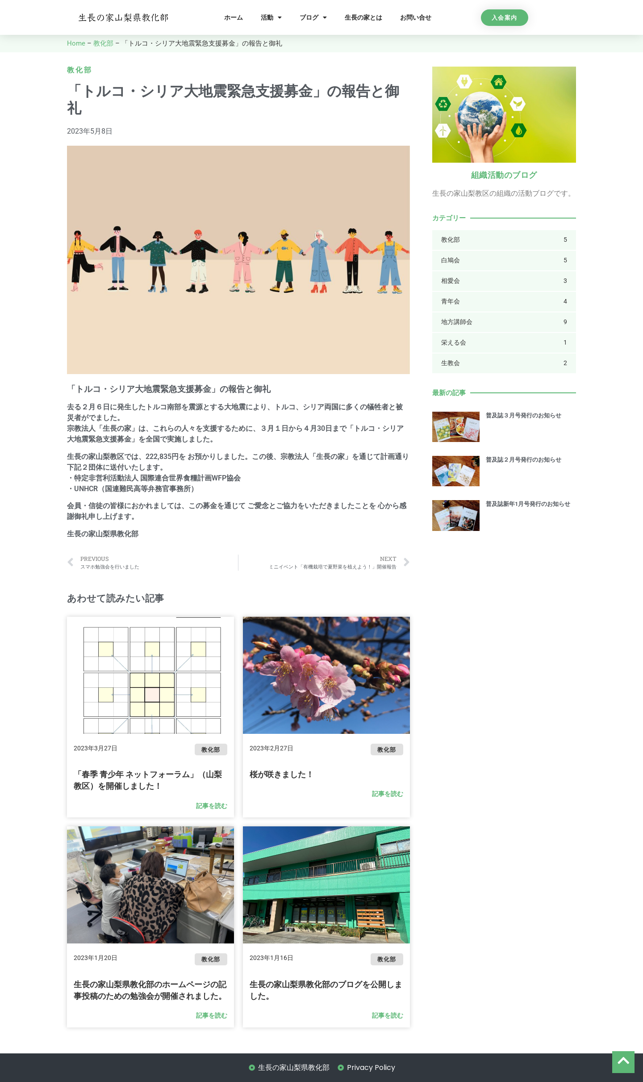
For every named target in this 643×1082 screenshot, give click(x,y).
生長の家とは (363, 17)
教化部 (103, 43)
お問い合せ (415, 17)
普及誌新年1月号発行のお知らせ (528, 504)
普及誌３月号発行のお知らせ (523, 415)
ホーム (233, 17)
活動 (271, 17)
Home (76, 43)
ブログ (313, 17)
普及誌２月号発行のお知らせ (523, 459)
